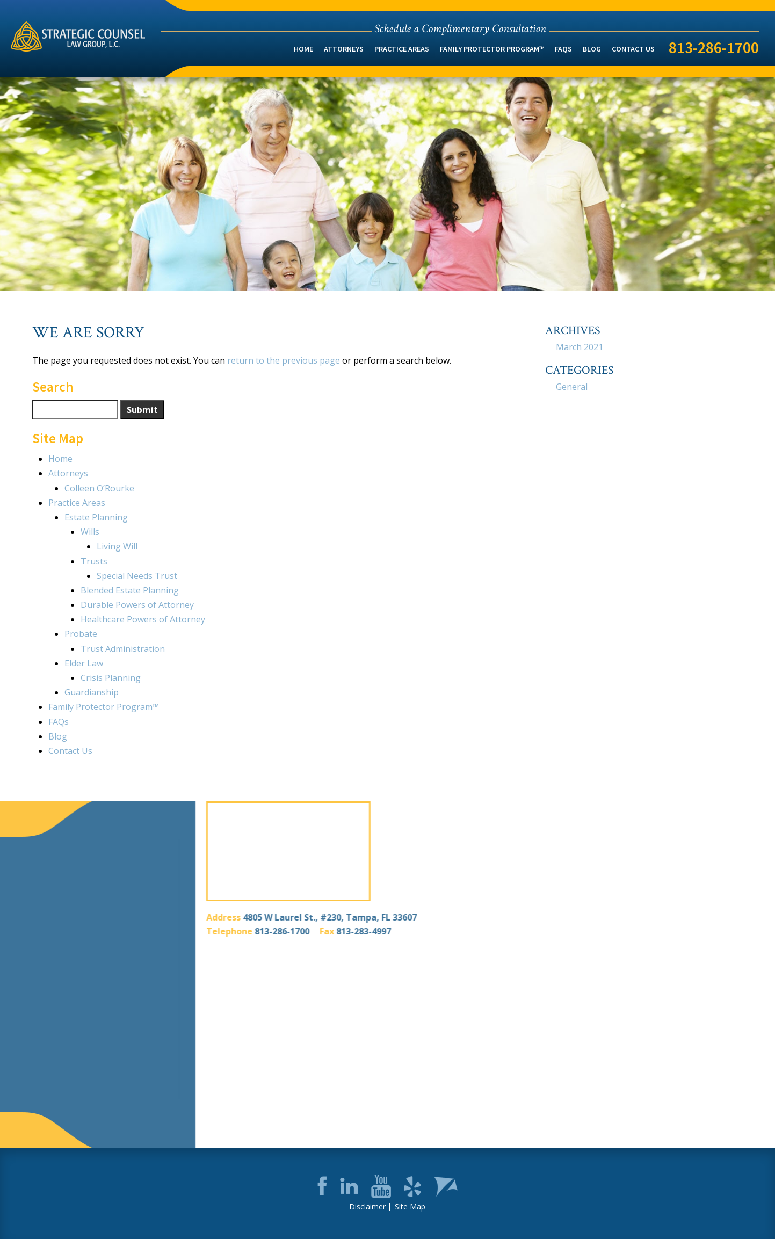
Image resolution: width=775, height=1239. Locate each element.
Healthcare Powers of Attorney (143, 619)
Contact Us (633, 49)
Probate (80, 634)
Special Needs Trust (137, 576)
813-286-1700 (714, 47)
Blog (592, 49)
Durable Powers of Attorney (137, 605)
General (572, 387)
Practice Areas (401, 49)
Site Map (410, 1207)
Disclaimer (367, 1207)
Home (303, 49)
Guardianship (91, 692)
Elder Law (83, 663)
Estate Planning (96, 517)
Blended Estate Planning (130, 590)
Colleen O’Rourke (99, 488)
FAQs (563, 49)
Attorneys (344, 49)
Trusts (94, 561)
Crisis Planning (111, 678)
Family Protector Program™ (492, 49)
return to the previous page (283, 360)
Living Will (117, 546)
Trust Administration (123, 649)
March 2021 (579, 347)
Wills (90, 532)
